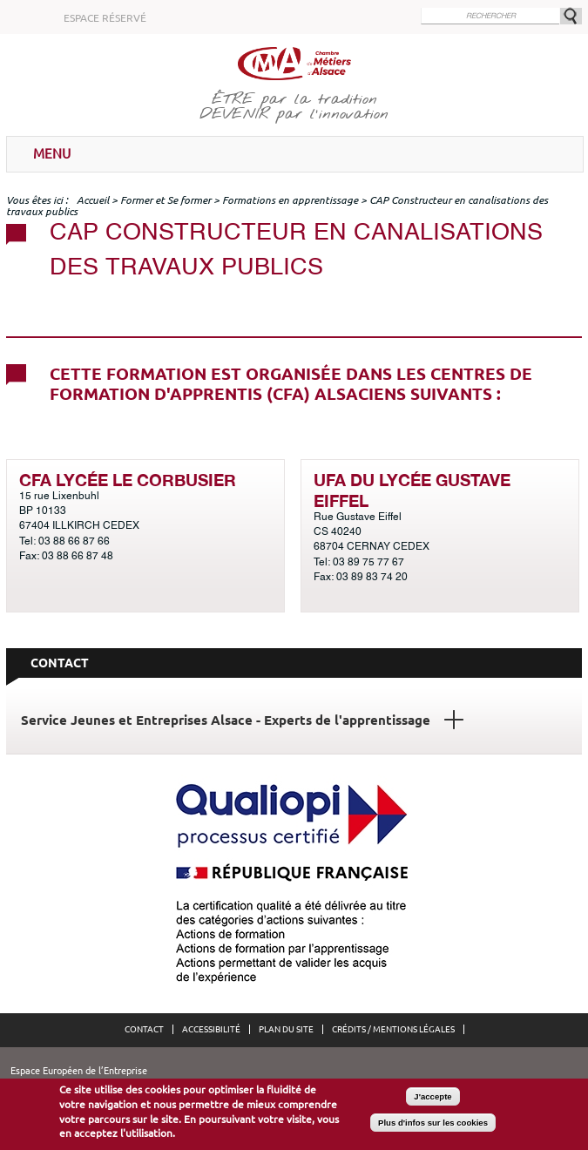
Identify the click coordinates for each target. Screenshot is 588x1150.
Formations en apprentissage (290, 200)
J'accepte (432, 1097)
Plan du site (286, 1029)
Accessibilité (211, 1029)
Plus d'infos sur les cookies (433, 1124)
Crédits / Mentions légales (393, 1029)
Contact (144, 1029)
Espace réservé (105, 18)
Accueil (93, 200)
